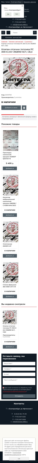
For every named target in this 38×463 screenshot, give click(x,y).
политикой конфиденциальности (14, 391)
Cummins (28, 41)
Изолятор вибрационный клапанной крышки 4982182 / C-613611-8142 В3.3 (9, 201)
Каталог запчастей (16, 41)
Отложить (24, 107)
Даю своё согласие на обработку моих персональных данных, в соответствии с (17, 389)
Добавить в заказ (11, 107)
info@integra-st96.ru (20, 24)
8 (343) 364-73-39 (20, 414)
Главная (4, 41)
